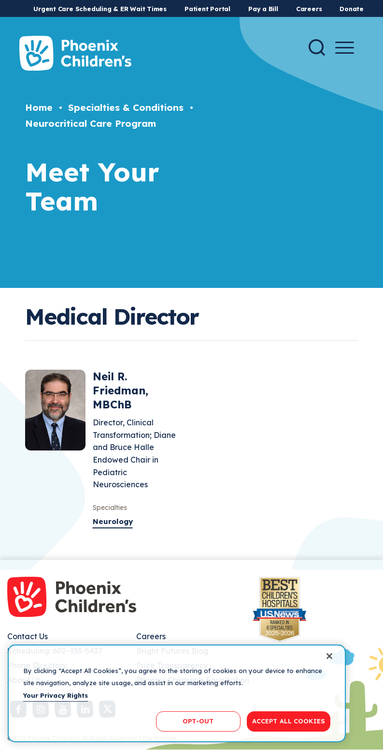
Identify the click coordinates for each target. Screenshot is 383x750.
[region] (177, 693)
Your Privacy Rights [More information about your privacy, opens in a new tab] (55, 695)
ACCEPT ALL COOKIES (288, 721)
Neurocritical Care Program (90, 123)
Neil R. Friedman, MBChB (120, 390)
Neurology (113, 521)
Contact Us (27, 636)
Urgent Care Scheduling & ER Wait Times (100, 9)
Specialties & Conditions (126, 107)
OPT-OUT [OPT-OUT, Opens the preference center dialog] (198, 721)
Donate (352, 9)
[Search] (317, 47)
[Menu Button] (344, 48)
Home (39, 107)
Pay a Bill (263, 9)
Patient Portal (207, 9)
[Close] (329, 656)
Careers (309, 9)
